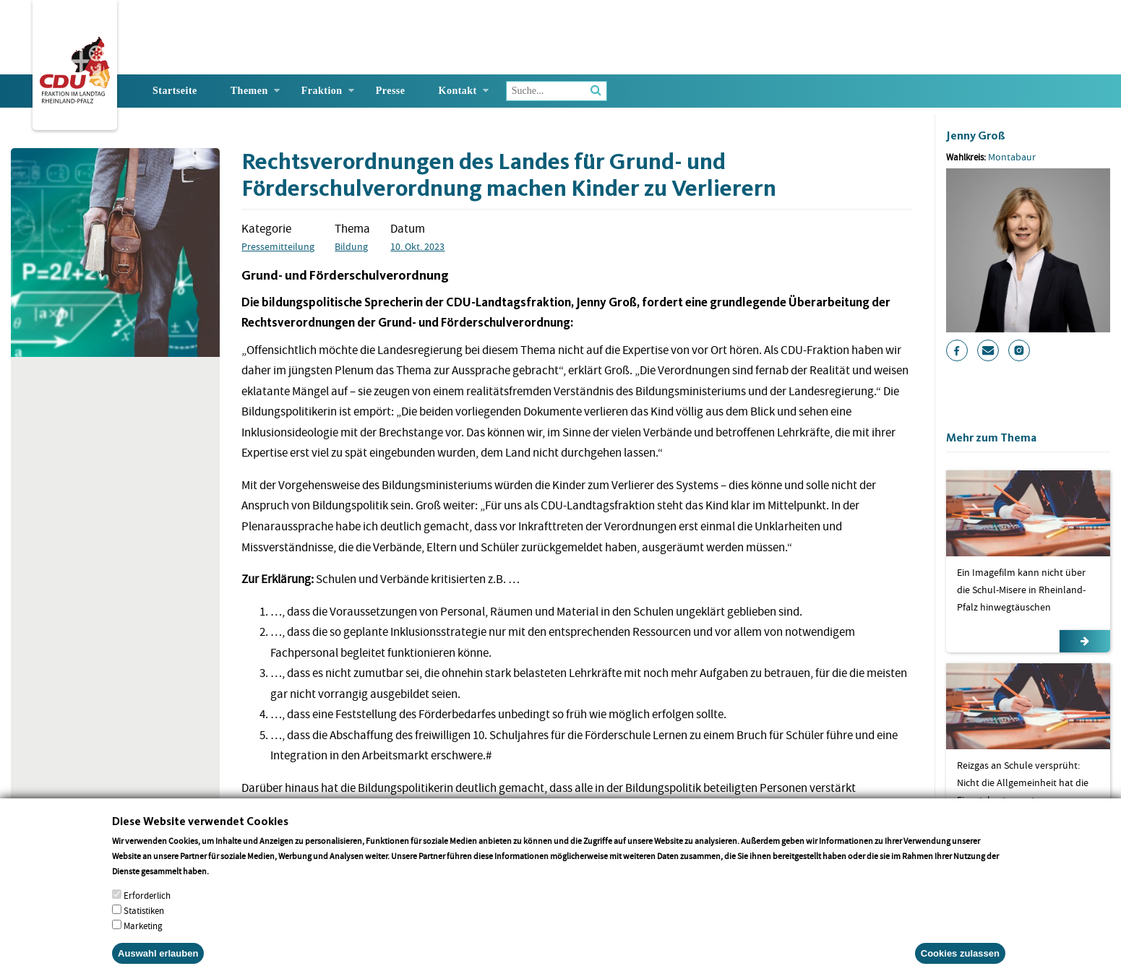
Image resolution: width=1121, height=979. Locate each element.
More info (229, 884)
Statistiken (144, 924)
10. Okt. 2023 (417, 246)
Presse (390, 90)
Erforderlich (147, 908)
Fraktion (322, 90)
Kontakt (458, 90)
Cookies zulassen (960, 966)
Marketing (143, 939)
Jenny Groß (975, 135)
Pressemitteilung (277, 246)
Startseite (175, 90)
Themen (249, 90)
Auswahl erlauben (158, 966)
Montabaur (1012, 156)
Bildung (351, 246)
